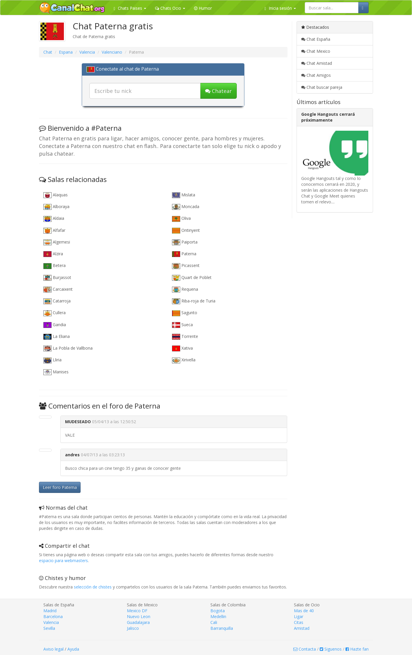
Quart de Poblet (192, 278)
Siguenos (331, 649)
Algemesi (56, 242)
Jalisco (133, 628)
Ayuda (73, 649)
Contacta (304, 649)
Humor (203, 8)
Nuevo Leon (138, 616)
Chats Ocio (170, 8)
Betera (54, 266)
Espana (66, 52)
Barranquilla (221, 628)
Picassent (186, 266)
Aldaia (53, 218)
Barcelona (53, 616)
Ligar (298, 616)
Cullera (54, 313)
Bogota (217, 610)
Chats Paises (130, 8)
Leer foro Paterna (60, 487)
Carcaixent (58, 289)
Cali (213, 622)
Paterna (184, 254)
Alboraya (56, 207)
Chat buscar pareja (321, 87)
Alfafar (54, 230)
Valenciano (112, 52)
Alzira (53, 254)
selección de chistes (93, 587)
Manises (56, 372)
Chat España (315, 39)
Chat (47, 52)
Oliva (181, 218)
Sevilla (49, 628)
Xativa (182, 348)
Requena (185, 289)
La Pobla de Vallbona (68, 348)
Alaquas (55, 195)
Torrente (185, 337)
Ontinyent (186, 230)
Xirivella (183, 360)
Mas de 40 (304, 610)
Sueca (182, 325)
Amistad (301, 628)
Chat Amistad (316, 63)
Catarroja (57, 301)
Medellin (218, 616)
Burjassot (57, 278)
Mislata (183, 195)
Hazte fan (357, 649)
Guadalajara (138, 622)
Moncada (185, 207)
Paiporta (185, 242)
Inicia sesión (280, 8)
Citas (298, 622)
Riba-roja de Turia (193, 301)
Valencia (87, 52)
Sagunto (184, 313)
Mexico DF (137, 610)
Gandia (54, 325)
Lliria (52, 360)
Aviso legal (53, 649)
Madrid (50, 610)
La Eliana (56, 337)
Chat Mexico (315, 51)
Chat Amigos (316, 75)
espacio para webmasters (63, 560)
